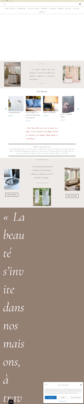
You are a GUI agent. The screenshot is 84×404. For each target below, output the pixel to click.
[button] (81, 385)
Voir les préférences (76, 397)
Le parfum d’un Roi (14, 66)
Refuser (63, 397)
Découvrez (11, 148)
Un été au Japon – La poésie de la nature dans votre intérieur (33, 68)
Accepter (50, 397)
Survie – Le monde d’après (66, 69)
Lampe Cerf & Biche (49, 66)
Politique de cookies (62, 401)
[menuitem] (10, 8)
